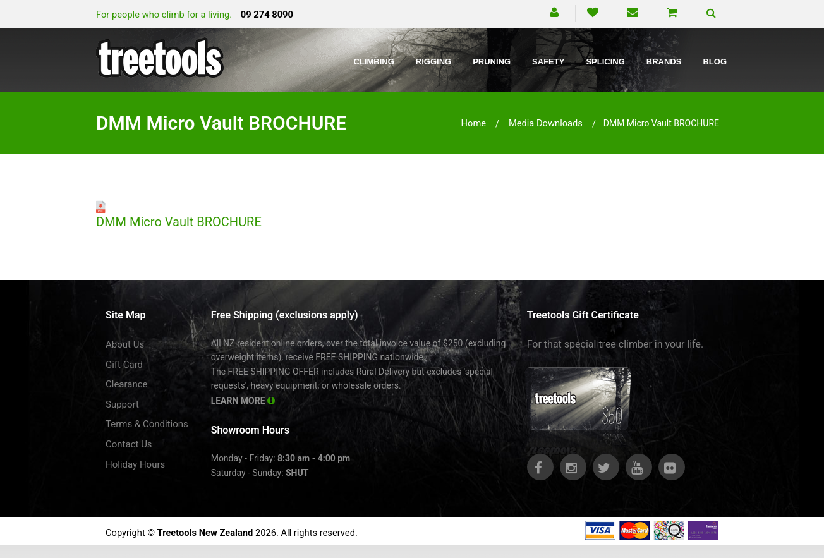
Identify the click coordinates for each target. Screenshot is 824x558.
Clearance (127, 384)
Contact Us (129, 444)
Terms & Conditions (147, 424)
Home (474, 123)
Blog (715, 61)
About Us (125, 344)
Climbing (374, 61)
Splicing (605, 61)
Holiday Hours (135, 464)
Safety (548, 61)
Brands (664, 61)
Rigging (433, 61)
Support (122, 404)
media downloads (546, 123)
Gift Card (124, 364)
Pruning (492, 61)
